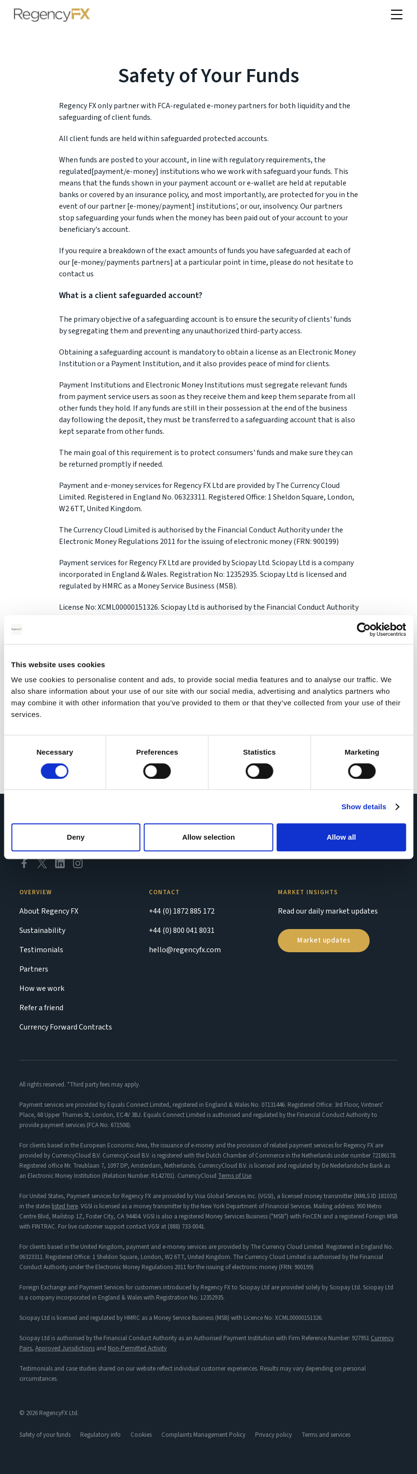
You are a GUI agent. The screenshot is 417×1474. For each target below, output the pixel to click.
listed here (65, 1206)
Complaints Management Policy (203, 1435)
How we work (41, 988)
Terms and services (326, 1435)
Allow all (341, 837)
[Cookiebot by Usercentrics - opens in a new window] (363, 629)
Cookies (141, 1435)
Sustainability (42, 930)
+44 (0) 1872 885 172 (182, 911)
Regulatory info (100, 1435)
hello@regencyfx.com (185, 950)
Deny (76, 837)
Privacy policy (273, 1435)
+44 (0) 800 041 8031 (182, 930)
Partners (33, 969)
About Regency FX (48, 911)
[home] (52, 15)
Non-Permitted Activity (137, 1348)
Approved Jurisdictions (65, 1348)
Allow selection (208, 837)
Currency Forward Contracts (65, 1027)
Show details (364, 806)
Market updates (323, 940)
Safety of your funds (45, 1435)
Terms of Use (234, 1176)
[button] (396, 15)
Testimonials (41, 950)
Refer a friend (41, 1007)
